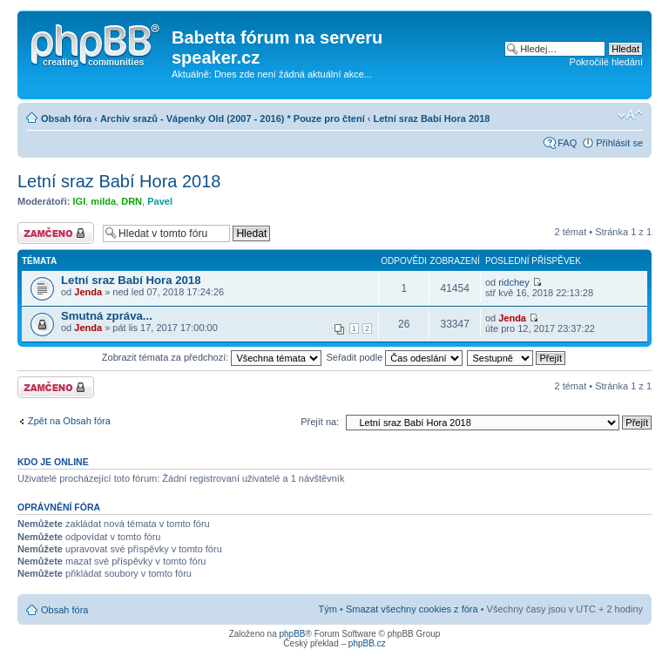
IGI (79, 201)
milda (103, 201)
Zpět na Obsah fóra (69, 421)
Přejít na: (320, 421)
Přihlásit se (619, 143)
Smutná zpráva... (106, 315)
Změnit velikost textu (630, 115)
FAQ (567, 143)
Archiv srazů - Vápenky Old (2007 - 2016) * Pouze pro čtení (232, 118)
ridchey (513, 282)
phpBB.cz (367, 643)
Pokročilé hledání (606, 62)
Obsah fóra (66, 118)
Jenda (88, 292)
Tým (328, 609)
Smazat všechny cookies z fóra (412, 609)
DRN (131, 201)
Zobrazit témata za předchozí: (212, 357)
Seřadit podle (394, 357)
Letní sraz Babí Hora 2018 (432, 118)
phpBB (292, 634)
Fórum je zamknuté (55, 233)
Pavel (159, 201)
